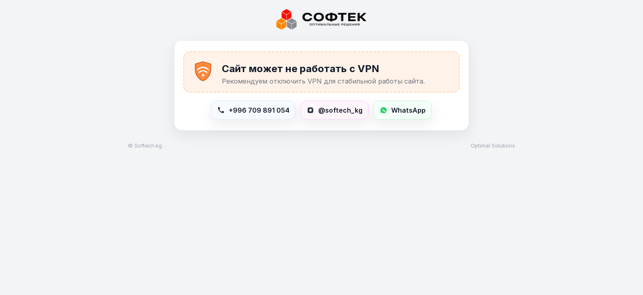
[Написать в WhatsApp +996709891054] (403, 110)
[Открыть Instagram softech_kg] (335, 110)
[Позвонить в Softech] (253, 110)
